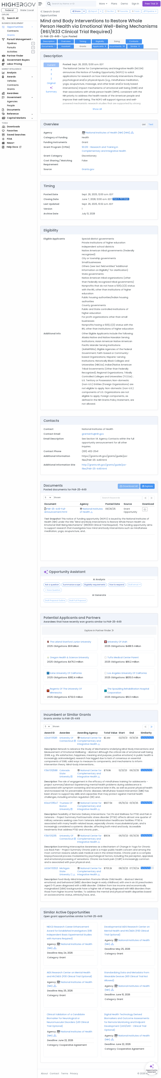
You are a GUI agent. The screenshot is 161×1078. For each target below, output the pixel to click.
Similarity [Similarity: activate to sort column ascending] (146, 732)
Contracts (13, 30)
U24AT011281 (50, 737)
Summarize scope (71, 584)
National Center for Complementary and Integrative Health (89, 741)
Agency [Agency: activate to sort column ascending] (84, 504)
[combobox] (92, 4)
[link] (151, 727)
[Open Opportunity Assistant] (151, 1068)
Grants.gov (88, 169)
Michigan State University (65, 871)
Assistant (65, 46)
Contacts (133, 41)
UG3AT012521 (51, 868)
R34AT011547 (51, 803)
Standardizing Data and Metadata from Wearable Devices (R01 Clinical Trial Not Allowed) (126, 976)
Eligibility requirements (94, 584)
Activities (12, 51)
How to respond (116, 584)
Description (49, 41)
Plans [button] (114, 3)
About (44, 1073)
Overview (66, 41)
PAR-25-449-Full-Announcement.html (55, 510)
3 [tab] (51, 74)
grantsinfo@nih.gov (93, 433)
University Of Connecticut (66, 739)
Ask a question (52, 584)
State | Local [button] (27, 10)
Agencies (12, 101)
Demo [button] (124, 3)
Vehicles (11, 80)
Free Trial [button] (151, 3)
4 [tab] (51, 69)
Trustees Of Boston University (66, 806)
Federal (9, 10)
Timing (82, 41)
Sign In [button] (135, 3)
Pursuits (11, 47)
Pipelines (12, 43)
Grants (11, 35)
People (11, 105)
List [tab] (144, 124)
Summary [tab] (51, 89)
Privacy (74, 1073)
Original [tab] (51, 83)
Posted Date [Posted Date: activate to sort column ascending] (112, 504)
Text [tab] (150, 124)
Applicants (100, 46)
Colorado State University (65, 773)
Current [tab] (51, 65)
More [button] (102, 3)
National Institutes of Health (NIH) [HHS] (108, 132)
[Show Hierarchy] (132, 132)
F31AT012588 (50, 770)
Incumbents (118, 46)
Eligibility (100, 41)
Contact (54, 1073)
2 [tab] (51, 78)
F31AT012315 (50, 835)
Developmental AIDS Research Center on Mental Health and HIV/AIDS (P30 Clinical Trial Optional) (127, 930)
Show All (97, 109)
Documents (49, 46)
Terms (64, 1073)
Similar (135, 46)
